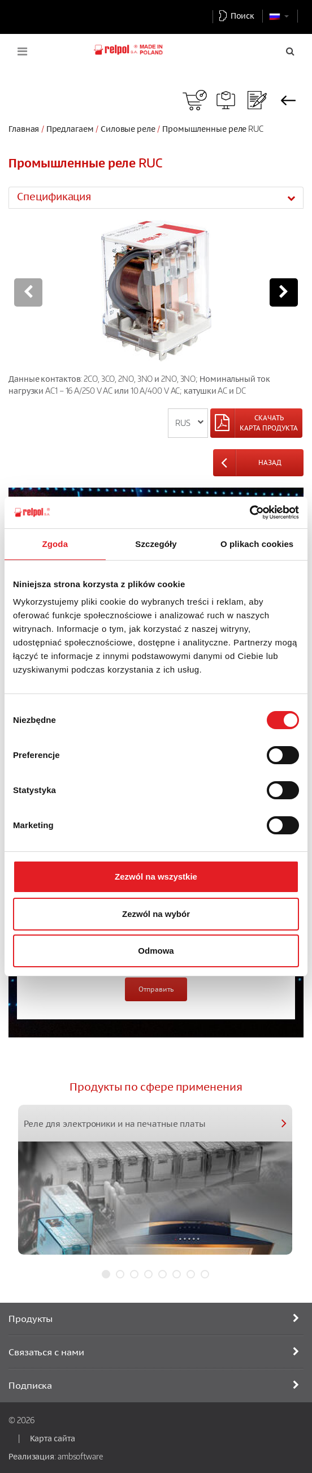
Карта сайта (52, 1438)
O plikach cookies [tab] (256, 544)
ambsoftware (80, 1456)
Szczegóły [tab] (155, 544)
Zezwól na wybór (156, 914)
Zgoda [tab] (55, 544)
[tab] (156, 197)
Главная (23, 128)
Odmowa (156, 950)
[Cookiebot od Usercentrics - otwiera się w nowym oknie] (249, 512)
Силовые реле (129, 128)
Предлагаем (70, 128)
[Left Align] (256, 423)
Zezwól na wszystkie (156, 876)
